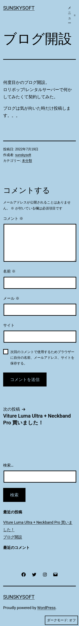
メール (11, 298)
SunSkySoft (19, 8)
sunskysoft (23, 155)
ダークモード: (61, 620)
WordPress (46, 607)
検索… (8, 465)
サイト (9, 325)
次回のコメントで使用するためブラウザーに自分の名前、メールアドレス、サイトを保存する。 (42, 357)
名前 (9, 271)
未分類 (27, 160)
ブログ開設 (12, 537)
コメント (13, 218)
